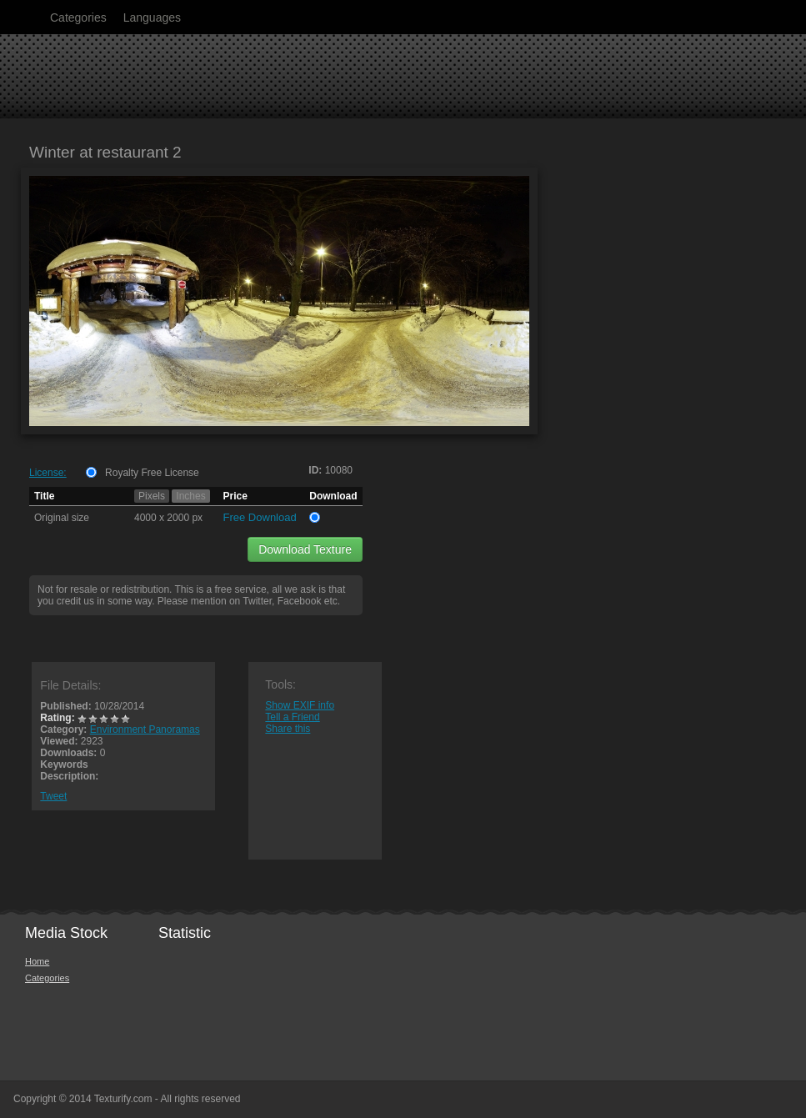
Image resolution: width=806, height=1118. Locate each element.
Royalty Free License (152, 473)
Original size (61, 518)
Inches (190, 496)
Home (37, 961)
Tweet (53, 796)
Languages (152, 17)
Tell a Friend (292, 717)
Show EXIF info (299, 705)
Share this (287, 728)
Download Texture (305, 549)
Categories (78, 17)
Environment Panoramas (145, 729)
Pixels (151, 496)
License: (48, 473)
